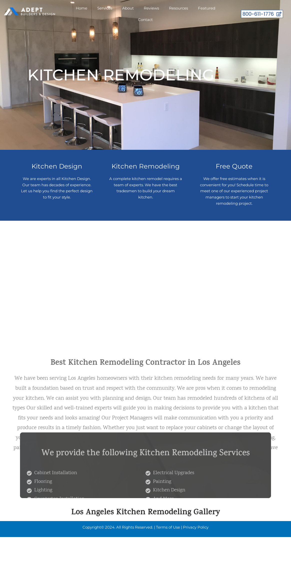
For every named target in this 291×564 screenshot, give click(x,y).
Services (104, 8)
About (128, 8)
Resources (178, 8)
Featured (206, 8)
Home (81, 8)
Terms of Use (168, 527)
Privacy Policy (195, 527)
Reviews (151, 8)
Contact (145, 19)
